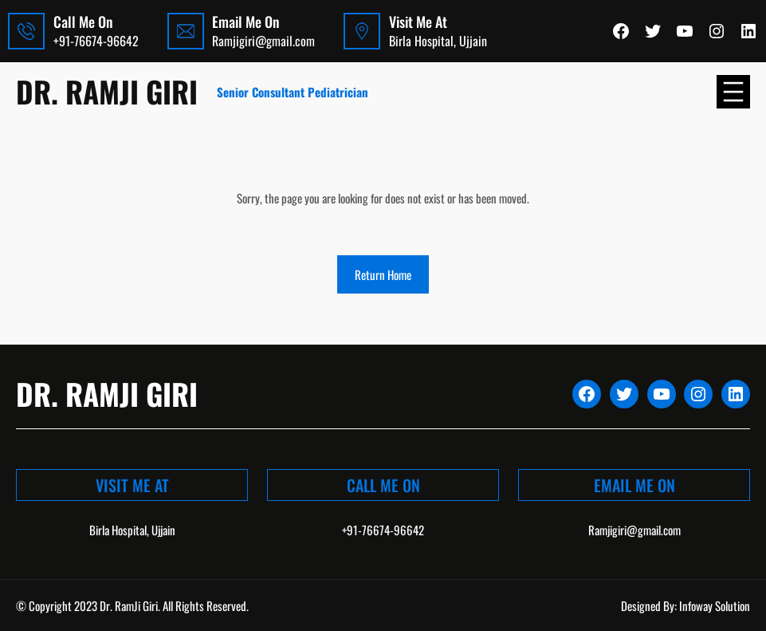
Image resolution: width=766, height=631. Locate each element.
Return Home (383, 274)
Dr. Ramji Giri (107, 91)
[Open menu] (733, 91)
